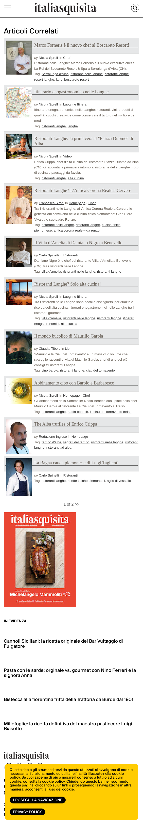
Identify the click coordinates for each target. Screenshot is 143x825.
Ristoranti (70, 255)
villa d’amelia (51, 271)
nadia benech (78, 412)
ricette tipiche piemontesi (86, 481)
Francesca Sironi (51, 203)
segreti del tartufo (76, 442)
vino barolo (50, 370)
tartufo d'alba (51, 442)
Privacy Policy (27, 812)
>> (77, 504)
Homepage (77, 203)
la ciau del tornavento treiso (111, 412)
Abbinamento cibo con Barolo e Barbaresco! (75, 382)
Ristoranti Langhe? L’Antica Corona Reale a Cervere (82, 190)
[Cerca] (135, 8)
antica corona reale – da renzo (77, 230)
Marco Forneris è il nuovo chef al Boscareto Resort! (81, 45)
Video (67, 156)
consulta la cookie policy (44, 782)
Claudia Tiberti (50, 348)
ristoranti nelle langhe (86, 74)
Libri (68, 348)
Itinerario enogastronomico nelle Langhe (71, 91)
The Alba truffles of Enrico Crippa (65, 424)
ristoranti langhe (117, 74)
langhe (73, 126)
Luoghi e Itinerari (75, 104)
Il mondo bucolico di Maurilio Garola (68, 336)
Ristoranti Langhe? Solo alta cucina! (67, 284)
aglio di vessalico (120, 481)
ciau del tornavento (100, 370)
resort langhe (44, 79)
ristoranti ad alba (59, 447)
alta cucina (76, 178)
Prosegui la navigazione (37, 800)
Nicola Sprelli (49, 58)
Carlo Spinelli (49, 255)
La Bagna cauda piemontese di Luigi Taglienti (76, 462)
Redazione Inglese (53, 436)
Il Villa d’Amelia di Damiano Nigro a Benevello (78, 242)
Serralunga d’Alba (55, 74)
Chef (66, 58)
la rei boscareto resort (72, 79)
